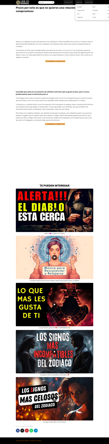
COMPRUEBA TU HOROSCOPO (55, 61)
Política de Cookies (35, 440)
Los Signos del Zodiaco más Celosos (54, 422)
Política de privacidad (22, 440)
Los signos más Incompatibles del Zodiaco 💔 (54, 375)
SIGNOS (79, 2)
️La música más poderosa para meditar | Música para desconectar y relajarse (54, 281)
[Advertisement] (54, 26)
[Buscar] (54, 2)
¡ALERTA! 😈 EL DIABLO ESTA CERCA (54, 233)
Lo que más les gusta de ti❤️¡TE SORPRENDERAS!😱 (54, 328)
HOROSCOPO (70, 2)
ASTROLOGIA (89, 2)
